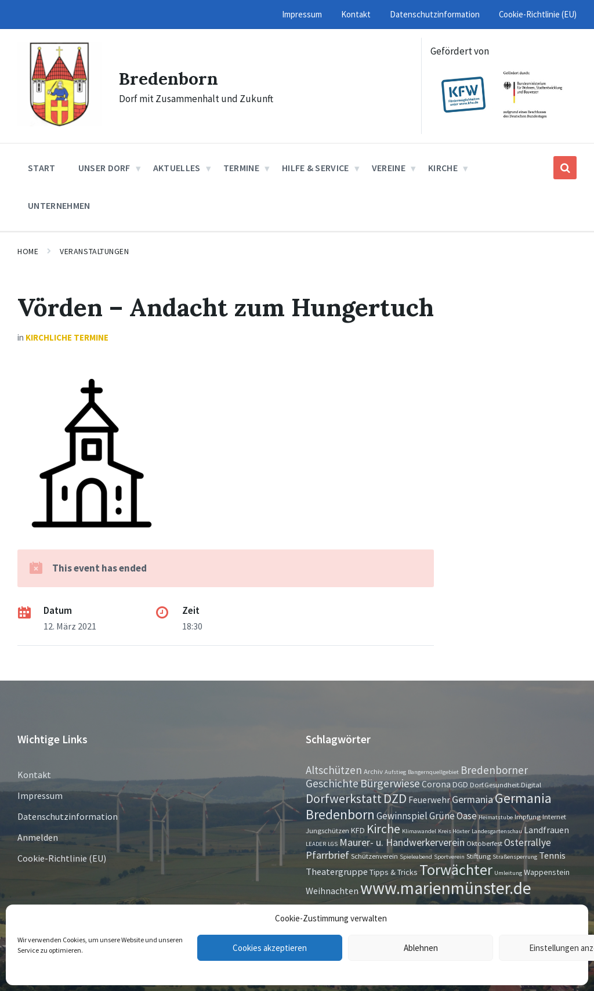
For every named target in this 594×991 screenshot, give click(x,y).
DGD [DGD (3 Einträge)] (460, 784)
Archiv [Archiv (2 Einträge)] (373, 771)
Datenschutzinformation (67, 816)
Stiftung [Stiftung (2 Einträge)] (478, 855)
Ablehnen (421, 947)
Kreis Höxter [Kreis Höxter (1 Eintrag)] (454, 831)
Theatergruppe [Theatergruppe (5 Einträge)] (337, 871)
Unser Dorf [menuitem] (104, 167)
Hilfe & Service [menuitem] (315, 167)
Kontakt (34, 774)
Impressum (40, 795)
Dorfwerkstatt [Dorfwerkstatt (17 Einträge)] (344, 798)
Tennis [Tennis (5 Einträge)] (552, 855)
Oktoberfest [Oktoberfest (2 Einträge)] (484, 843)
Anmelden (37, 837)
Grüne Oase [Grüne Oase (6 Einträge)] (453, 815)
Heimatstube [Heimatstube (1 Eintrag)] (496, 817)
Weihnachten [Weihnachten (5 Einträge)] (332, 890)
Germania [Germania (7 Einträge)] (472, 799)
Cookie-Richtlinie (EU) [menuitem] (538, 14)
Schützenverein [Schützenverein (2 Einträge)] (374, 855)
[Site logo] (59, 123)
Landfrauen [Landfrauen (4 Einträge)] (546, 830)
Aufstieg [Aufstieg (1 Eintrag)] (395, 772)
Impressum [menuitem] (302, 14)
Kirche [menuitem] (443, 167)
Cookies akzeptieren (270, 947)
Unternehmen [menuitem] (59, 205)
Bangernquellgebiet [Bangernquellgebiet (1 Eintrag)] (433, 772)
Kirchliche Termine (67, 337)
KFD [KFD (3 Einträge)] (358, 830)
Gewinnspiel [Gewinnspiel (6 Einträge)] (402, 815)
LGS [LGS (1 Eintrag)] (333, 844)
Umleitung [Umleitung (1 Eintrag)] (508, 873)
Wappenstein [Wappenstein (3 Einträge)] (547, 872)
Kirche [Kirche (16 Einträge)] (383, 829)
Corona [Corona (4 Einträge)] (436, 784)
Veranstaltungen (94, 251)
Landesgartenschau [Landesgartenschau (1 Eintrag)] (497, 831)
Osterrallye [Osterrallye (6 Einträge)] (527, 842)
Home (27, 251)
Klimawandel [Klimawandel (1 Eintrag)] (419, 831)
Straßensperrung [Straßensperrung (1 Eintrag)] (514, 856)
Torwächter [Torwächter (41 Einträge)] (455, 869)
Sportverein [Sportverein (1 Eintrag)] (449, 856)
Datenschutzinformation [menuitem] (435, 14)
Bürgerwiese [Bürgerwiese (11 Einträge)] (390, 783)
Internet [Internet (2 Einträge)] (554, 816)
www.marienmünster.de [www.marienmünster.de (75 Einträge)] (445, 888)
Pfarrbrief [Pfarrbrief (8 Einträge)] (327, 855)
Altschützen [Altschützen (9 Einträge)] (334, 770)
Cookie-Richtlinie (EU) (61, 858)
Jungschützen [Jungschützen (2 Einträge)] (327, 830)
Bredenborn (168, 78)
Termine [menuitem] (241, 167)
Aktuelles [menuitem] (177, 167)
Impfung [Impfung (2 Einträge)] (528, 816)
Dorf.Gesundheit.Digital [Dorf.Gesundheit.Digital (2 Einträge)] (505, 784)
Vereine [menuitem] (388, 167)
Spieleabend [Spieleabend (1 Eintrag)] (416, 856)
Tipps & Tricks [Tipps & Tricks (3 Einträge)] (394, 872)
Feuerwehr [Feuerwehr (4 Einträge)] (429, 799)
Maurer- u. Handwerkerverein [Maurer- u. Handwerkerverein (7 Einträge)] (402, 842)
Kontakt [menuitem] (356, 14)
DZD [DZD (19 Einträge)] (395, 798)
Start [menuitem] (42, 167)
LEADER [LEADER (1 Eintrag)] (316, 844)
